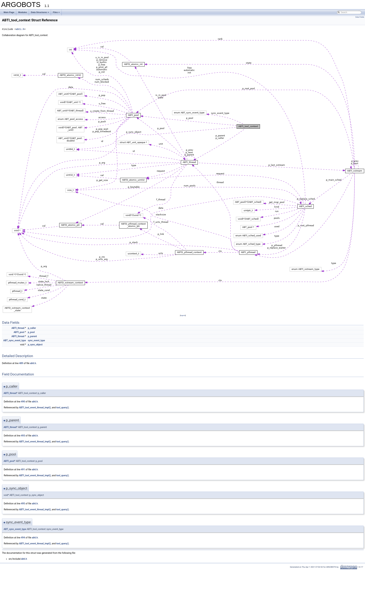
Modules (22, 12)
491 (23, 469)
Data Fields (359, 17)
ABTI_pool (19, 332)
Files (56, 12)
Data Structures (40, 12)
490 (23, 401)
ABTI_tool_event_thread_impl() (35, 407)
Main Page (9, 12)
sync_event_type (36, 340)
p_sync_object (35, 344)
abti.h (20, 29)
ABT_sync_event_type (14, 340)
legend (182, 315)
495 (23, 503)
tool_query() (62, 407)
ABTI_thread (18, 328)
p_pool (31, 332)
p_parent (32, 336)
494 (23, 537)
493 (23, 435)
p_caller (32, 328)
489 (21, 363)
